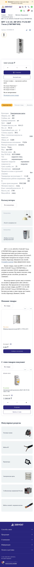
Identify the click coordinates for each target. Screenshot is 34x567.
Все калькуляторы (9, 205)
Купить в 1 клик (17, 418)
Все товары (7, 312)
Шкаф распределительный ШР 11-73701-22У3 (15, 335)
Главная (3, 15)
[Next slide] (31, 315)
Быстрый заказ (17, 77)
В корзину (17, 413)
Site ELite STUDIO (11, 563)
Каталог (10, 15)
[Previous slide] (25, 315)
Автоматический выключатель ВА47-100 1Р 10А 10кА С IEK (16, 397)
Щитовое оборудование (21, 15)
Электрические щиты (7, 17)
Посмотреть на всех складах (11, 95)
